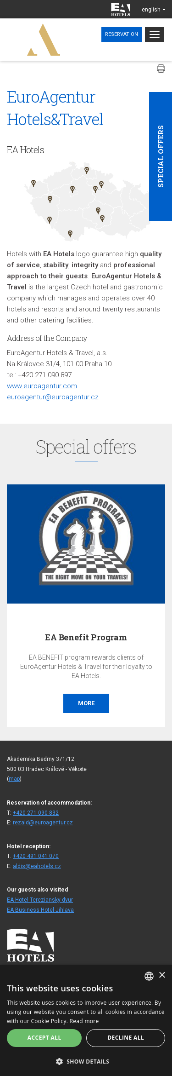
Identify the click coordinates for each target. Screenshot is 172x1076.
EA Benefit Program (86, 637)
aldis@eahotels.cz (37, 866)
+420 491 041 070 (36, 856)
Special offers (160, 156)
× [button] (161, 975)
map (14, 779)
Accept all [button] (44, 1037)
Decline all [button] (125, 1037)
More (86, 703)
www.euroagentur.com (42, 386)
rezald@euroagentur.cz (43, 822)
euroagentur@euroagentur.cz (53, 397)
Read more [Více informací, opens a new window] (84, 1021)
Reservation (121, 34)
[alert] (86, 1020)
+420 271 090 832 (36, 813)
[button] (86, 1061)
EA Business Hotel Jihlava (40, 910)
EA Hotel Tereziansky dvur (40, 900)
